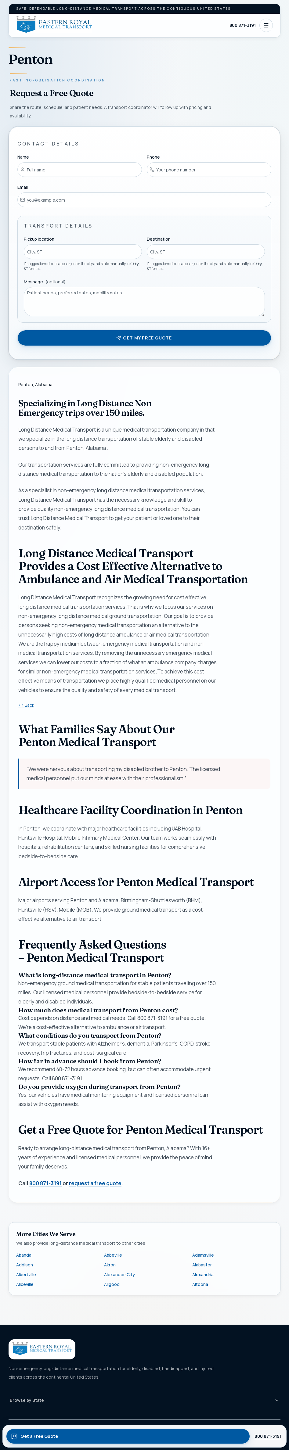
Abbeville (113, 1255)
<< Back (26, 705)
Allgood (112, 1284)
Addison (24, 1265)
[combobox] (83, 252)
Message (45, 282)
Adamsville (203, 1255)
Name (23, 157)
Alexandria (203, 1274)
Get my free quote (144, 338)
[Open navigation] (266, 25)
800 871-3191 (242, 25)
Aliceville (25, 1284)
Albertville (26, 1274)
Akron (110, 1265)
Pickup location (39, 239)
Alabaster (202, 1265)
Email (22, 187)
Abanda (23, 1255)
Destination (159, 239)
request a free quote (95, 1183)
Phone (153, 157)
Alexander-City (119, 1274)
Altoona (200, 1284)
